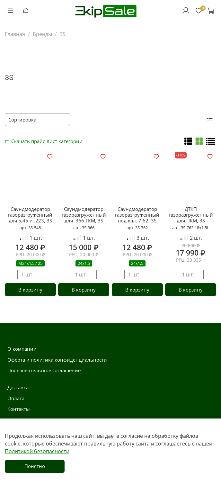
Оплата (15, 398)
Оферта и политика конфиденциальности (57, 359)
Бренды (42, 34)
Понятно (34, 466)
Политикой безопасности (37, 451)
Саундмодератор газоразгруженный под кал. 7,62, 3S (137, 215)
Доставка (18, 387)
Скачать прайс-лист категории (9, 141)
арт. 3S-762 (137, 227)
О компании (22, 349)
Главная (15, 34)
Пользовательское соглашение (44, 370)
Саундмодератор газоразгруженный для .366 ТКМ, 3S (84, 215)
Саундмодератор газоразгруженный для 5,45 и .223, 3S (30, 215)
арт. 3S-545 (30, 227)
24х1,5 (84, 263)
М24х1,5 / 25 (30, 263)
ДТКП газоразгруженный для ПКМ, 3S (191, 215)
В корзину (30, 289)
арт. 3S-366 (83, 227)
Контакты (18, 409)
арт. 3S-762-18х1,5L (190, 227)
